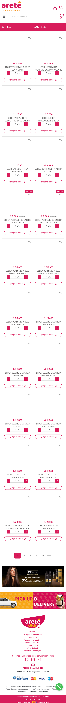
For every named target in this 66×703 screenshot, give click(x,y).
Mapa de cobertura (32, 643)
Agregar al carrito (16, 80)
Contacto (33, 637)
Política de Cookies (33, 648)
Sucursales (33, 632)
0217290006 (23, 671)
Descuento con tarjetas (33, 651)
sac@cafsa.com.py (39, 671)
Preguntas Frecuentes (33, 634)
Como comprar (33, 645)
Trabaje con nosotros (33, 640)
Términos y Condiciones (38, 692)
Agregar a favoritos (17, 36)
